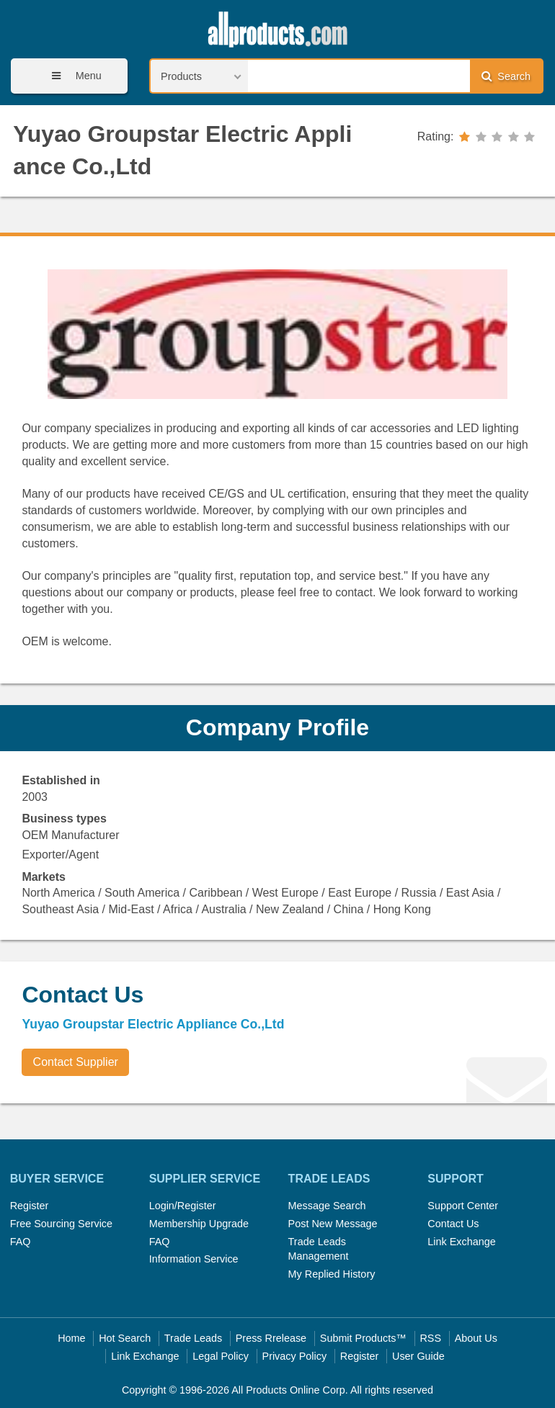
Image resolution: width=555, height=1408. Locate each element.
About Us (476, 1338)
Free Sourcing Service (61, 1223)
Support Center (462, 1205)
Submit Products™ (363, 1338)
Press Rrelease (271, 1338)
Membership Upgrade (199, 1223)
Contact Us (453, 1223)
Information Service (194, 1259)
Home (71, 1338)
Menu (72, 76)
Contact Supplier (75, 1062)
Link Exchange (461, 1241)
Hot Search (125, 1338)
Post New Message (333, 1223)
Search (505, 76)
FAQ (20, 1241)
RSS (430, 1338)
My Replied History (332, 1274)
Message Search (327, 1205)
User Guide (418, 1356)
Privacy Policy (294, 1356)
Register (29, 1205)
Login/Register (182, 1205)
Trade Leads (193, 1338)
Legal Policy (220, 1356)
